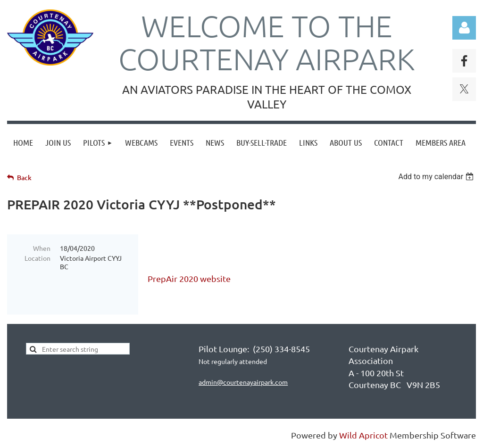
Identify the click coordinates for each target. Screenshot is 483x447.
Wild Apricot (363, 435)
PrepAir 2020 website (189, 278)
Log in (464, 28)
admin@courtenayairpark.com (243, 382)
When (41, 248)
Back (24, 177)
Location (37, 258)
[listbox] (437, 176)
